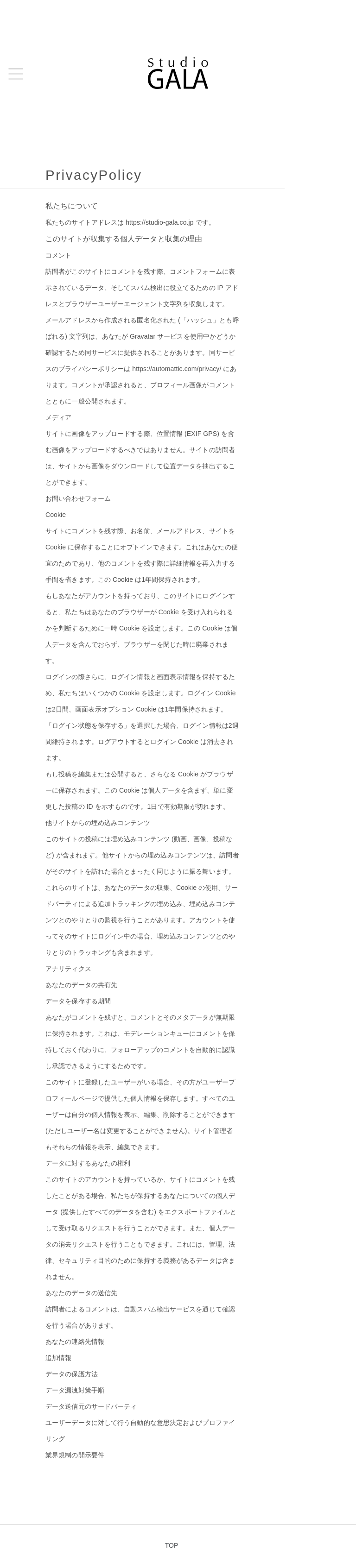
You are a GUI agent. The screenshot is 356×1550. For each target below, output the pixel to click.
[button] (15, 74)
